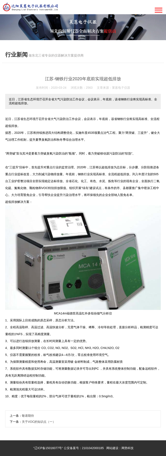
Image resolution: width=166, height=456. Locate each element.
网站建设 (112, 448)
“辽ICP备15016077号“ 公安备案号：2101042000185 (68, 448)
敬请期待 (28, 415)
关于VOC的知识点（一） (39, 421)
